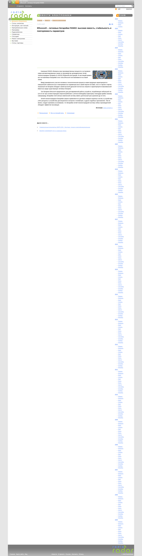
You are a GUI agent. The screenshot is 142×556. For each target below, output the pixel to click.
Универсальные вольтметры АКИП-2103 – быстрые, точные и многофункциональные (64, 127)
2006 (116, 494)
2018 (116, 194)
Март (119, 24)
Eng (26, 554)
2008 (116, 444)
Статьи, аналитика (18, 23)
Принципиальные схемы (20, 28)
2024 (116, 47)
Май (119, 36)
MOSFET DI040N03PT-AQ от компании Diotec (52, 131)
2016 (116, 244)
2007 (116, 469)
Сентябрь (121, 42)
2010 (116, 394)
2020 (116, 144)
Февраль (120, 22)
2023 (116, 69)
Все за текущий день (57, 113)
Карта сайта (20, 554)
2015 (116, 269)
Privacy (81, 554)
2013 (116, 319)
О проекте (20, 6)
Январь (120, 20)
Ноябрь (120, 65)
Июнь (119, 59)
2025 (116, 28)
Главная (39, 20)
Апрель (120, 26)
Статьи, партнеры (17, 43)
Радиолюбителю (17, 32)
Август (120, 40)
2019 (116, 169)
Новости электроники (59, 20)
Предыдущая (43, 113)
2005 (116, 520)
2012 (116, 344)
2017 (116, 219)
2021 (116, 119)
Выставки (15, 41)
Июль (119, 38)
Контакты (28, 6)
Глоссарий (15, 36)
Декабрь (120, 46)
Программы (15, 30)
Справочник (15, 34)
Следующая (70, 113)
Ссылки (68, 554)
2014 (116, 294)
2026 (116, 19)
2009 (116, 419)
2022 (116, 94)
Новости (12, 6)
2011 (116, 369)
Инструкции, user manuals (20, 25)
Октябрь (120, 44)
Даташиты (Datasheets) (19, 21)
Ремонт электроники (18, 38)
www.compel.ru (108, 108)
